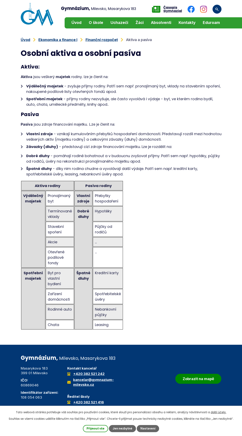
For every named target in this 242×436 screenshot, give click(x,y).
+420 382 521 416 (88, 402)
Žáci (140, 22)
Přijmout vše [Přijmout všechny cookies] (95, 428)
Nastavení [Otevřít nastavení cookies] (148, 428)
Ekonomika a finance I (57, 40)
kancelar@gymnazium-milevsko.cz (93, 382)
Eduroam (211, 22)
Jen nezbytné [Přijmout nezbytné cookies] (122, 428)
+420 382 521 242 (89, 374)
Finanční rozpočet (102, 40)
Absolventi (161, 22)
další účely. (218, 412)
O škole (96, 22)
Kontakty (187, 22)
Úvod (76, 22)
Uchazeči (119, 22)
